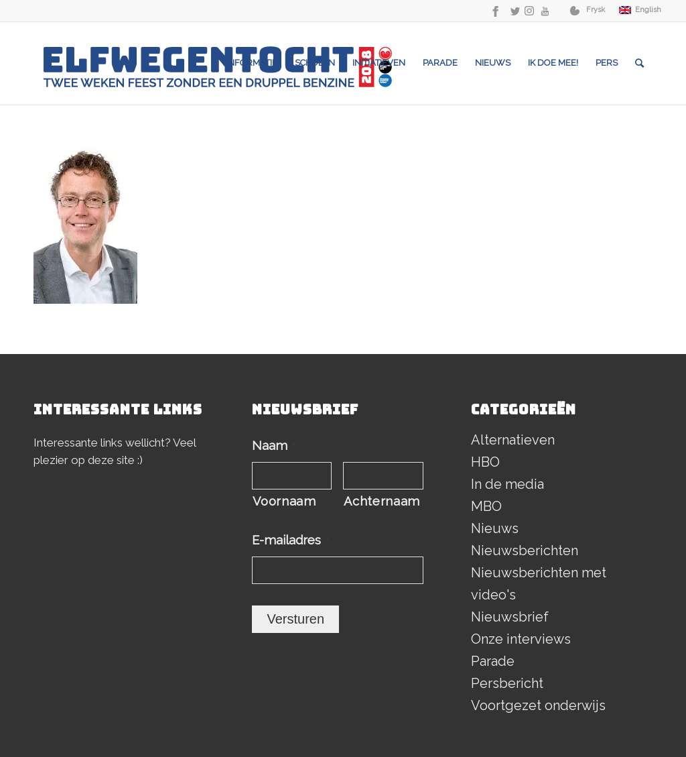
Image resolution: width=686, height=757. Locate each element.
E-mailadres (290, 540)
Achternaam (382, 501)
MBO (486, 506)
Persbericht (507, 683)
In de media (507, 484)
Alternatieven (513, 440)
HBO (485, 462)
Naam (273, 446)
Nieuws (495, 528)
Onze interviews (521, 639)
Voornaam (284, 501)
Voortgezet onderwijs (538, 705)
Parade (492, 661)
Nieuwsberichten (524, 550)
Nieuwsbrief (510, 617)
